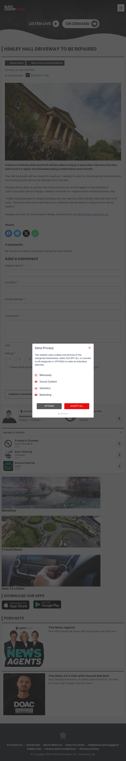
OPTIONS (49, 406)
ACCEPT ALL (76, 406)
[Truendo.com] (63, 413)
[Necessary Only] (89, 348)
